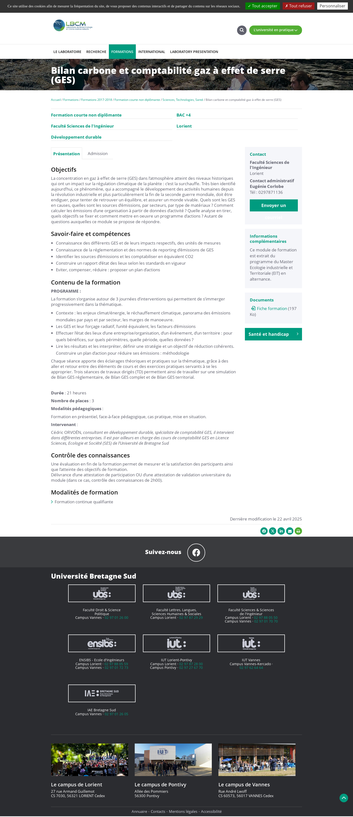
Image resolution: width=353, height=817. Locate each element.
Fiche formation (268, 308)
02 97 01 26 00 (116, 618)
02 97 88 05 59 (116, 664)
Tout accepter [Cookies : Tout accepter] (262, 6)
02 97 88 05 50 (265, 618)
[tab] (66, 153)
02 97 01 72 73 (116, 668)
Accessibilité (211, 812)
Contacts (158, 812)
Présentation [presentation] (66, 153)
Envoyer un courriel (273, 206)
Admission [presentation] (98, 153)
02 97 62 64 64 (251, 668)
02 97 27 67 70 (191, 668)
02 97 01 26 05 (116, 714)
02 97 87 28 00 (191, 664)
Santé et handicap (274, 334)
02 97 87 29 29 (191, 618)
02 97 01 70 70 (266, 622)
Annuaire (139, 812)
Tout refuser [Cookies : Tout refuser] (298, 6)
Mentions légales (183, 812)
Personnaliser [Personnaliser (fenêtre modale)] (332, 6)
